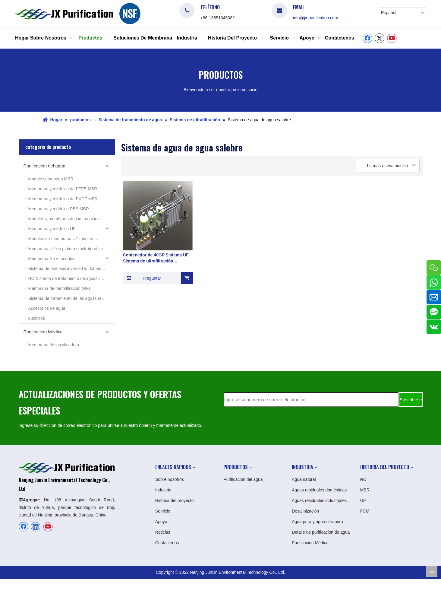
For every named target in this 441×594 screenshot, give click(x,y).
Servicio (162, 511)
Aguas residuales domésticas (319, 490)
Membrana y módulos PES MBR (58, 208)
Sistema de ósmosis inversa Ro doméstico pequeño (71, 268)
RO (363, 479)
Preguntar (142, 278)
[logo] (129, 13)
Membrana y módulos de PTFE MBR (62, 188)
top (431, 571)
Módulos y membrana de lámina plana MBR (69, 218)
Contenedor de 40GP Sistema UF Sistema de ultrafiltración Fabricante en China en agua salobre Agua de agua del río (156, 258)
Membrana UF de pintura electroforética (65, 248)
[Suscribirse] (410, 399)
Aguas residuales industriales (319, 500)
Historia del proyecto (174, 500)
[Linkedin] (35, 527)
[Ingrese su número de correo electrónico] (311, 399)
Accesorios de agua (46, 308)
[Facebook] (367, 38)
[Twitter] (379, 38)
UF (363, 500)
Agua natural (304, 479)
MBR (365, 490)
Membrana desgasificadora (53, 344)
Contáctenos (167, 542)
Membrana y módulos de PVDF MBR (63, 198)
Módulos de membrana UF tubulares (62, 238)
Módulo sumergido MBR (51, 178)
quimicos (36, 318)
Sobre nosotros (169, 479)
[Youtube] (392, 38)
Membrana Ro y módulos (51, 258)
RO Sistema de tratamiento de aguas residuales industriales (71, 278)
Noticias (162, 532)
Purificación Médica (43, 331)
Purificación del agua (44, 165)
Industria (163, 490)
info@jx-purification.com (315, 17)
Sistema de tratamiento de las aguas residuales (71, 298)
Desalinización (305, 511)
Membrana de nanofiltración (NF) (59, 288)
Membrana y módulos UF (52, 228)
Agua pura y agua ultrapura (317, 521)
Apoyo (161, 521)
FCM (364, 511)
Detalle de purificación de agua (321, 532)
